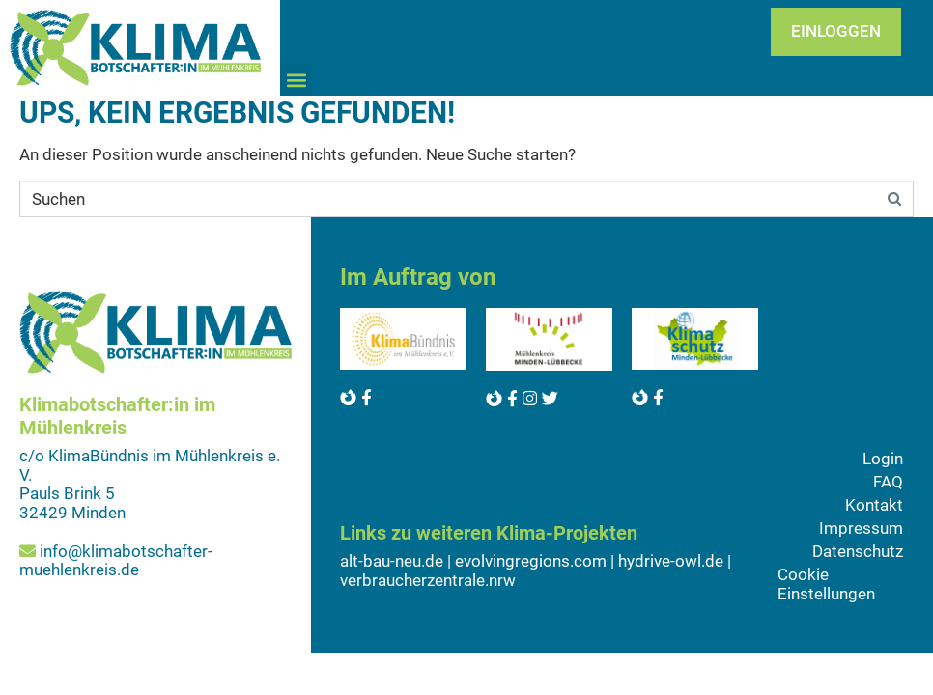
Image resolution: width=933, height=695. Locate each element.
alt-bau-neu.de (391, 560)
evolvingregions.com (531, 560)
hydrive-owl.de (670, 560)
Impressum (861, 528)
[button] (296, 80)
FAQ (888, 481)
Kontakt (874, 504)
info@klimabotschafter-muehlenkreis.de (115, 561)
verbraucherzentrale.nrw (428, 580)
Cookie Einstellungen (826, 584)
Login (882, 458)
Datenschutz (857, 551)
